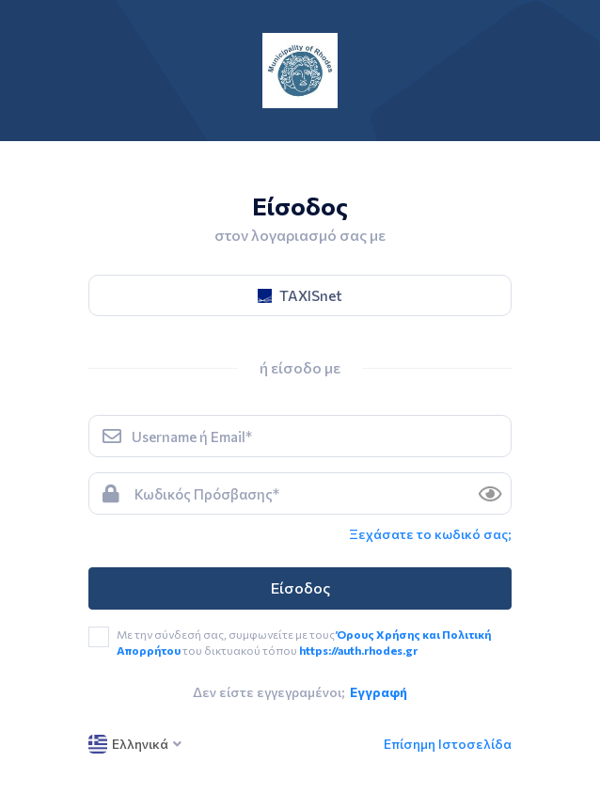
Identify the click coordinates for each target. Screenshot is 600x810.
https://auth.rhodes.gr (358, 650)
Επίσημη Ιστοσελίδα (448, 744)
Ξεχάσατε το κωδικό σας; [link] (430, 534)
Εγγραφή (378, 692)
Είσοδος (300, 587)
